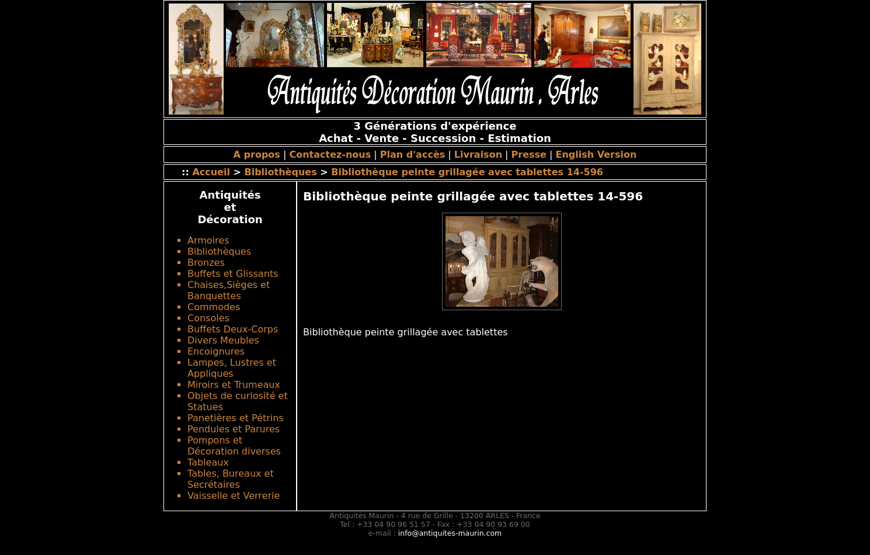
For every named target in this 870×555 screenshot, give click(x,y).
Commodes (213, 307)
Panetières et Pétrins (235, 418)
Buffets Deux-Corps (232, 329)
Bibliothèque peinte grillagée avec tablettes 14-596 (467, 172)
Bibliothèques (280, 172)
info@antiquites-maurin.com (450, 533)
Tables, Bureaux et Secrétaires (230, 479)
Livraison (478, 154)
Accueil (211, 172)
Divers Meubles (223, 340)
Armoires (208, 240)
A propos (257, 154)
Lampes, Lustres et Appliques (231, 368)
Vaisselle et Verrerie (233, 495)
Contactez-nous (330, 154)
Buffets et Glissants (232, 273)
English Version (596, 154)
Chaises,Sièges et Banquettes (228, 290)
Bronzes (206, 262)
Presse (529, 154)
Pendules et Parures (233, 429)
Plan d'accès (412, 154)
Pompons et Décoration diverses (234, 446)
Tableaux (208, 462)
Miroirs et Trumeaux (233, 384)
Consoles (208, 318)
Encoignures (216, 351)
